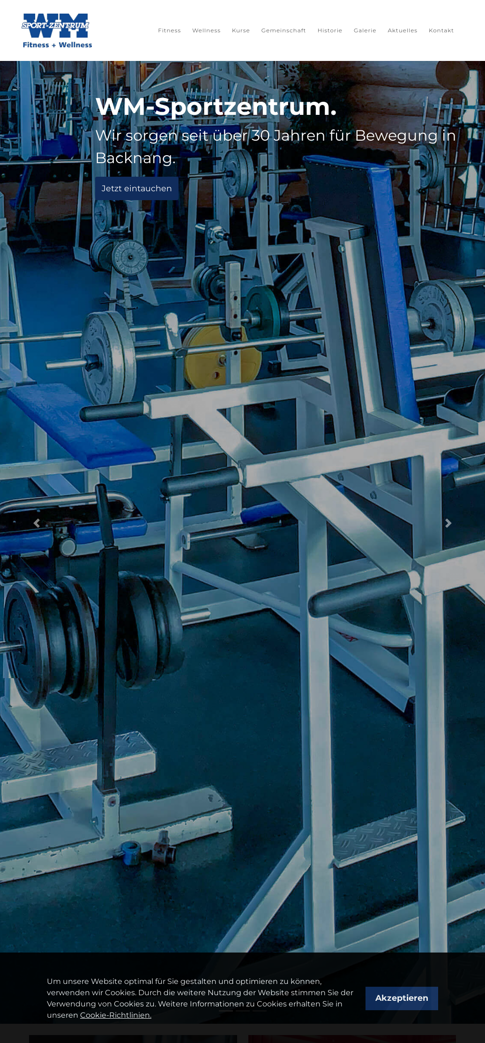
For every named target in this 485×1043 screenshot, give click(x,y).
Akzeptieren (401, 998)
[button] (36, 523)
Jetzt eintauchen (137, 188)
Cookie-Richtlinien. (115, 1015)
